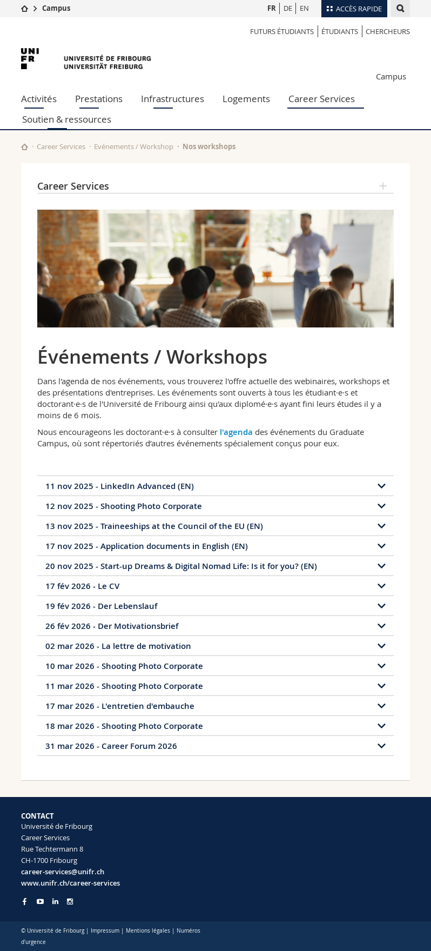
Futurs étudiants (282, 31)
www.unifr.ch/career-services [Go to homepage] (70, 883)
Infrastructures (172, 98)
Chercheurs (388, 31)
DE (288, 8)
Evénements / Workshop (133, 146)
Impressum (105, 930)
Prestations (99, 98)
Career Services (321, 98)
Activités (39, 98)
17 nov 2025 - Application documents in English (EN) (146, 546)
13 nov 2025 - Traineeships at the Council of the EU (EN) (154, 526)
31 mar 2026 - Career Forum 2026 (111, 746)
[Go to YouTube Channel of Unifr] (40, 901)
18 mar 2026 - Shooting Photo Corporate (124, 726)
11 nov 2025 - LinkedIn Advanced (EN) (119, 486)
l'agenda (236, 432)
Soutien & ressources (66, 119)
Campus (56, 8)
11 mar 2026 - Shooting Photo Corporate (124, 686)
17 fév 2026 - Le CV (82, 586)
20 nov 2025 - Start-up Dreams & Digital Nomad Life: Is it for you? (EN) (181, 566)
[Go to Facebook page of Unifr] (24, 901)
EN (304, 8)
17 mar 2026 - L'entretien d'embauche (119, 706)
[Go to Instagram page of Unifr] (70, 901)
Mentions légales (148, 930)
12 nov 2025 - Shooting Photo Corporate (123, 506)
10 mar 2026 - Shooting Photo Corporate (124, 666)
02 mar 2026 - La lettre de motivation (118, 646)
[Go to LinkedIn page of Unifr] (55, 901)
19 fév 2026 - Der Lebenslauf (101, 606)
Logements (246, 98)
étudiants (339, 31)
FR (271, 8)
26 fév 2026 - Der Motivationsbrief (111, 626)
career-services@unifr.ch (62, 871)
